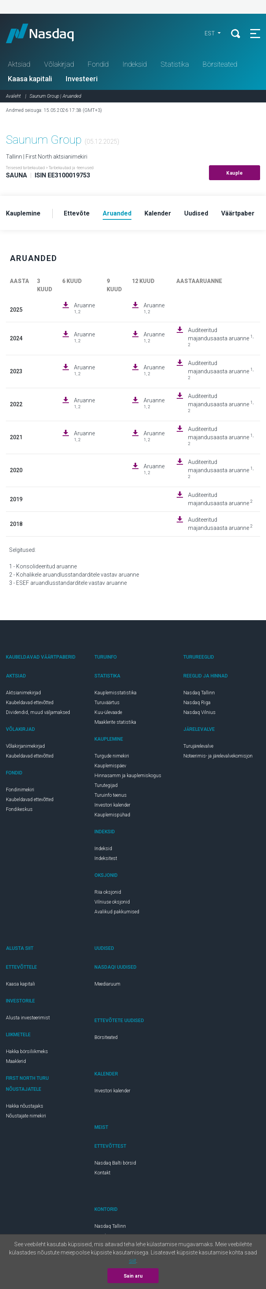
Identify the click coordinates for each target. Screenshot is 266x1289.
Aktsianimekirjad (23, 693)
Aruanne (84, 308)
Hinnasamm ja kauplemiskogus (127, 775)
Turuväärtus (107, 702)
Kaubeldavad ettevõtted (30, 702)
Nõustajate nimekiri (26, 1116)
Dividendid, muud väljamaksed (38, 712)
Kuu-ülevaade (108, 712)
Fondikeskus (19, 809)
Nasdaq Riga (197, 702)
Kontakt (102, 1173)
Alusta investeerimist (28, 1018)
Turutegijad (106, 785)
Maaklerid (16, 1061)
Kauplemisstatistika (115, 693)
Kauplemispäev (110, 766)
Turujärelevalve (198, 746)
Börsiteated (220, 64)
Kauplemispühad (112, 815)
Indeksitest (105, 858)
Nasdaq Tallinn (199, 693)
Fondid (98, 64)
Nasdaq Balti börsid (115, 1163)
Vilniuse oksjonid (112, 902)
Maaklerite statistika (115, 722)
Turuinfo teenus (110, 795)
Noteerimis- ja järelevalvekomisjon (218, 756)
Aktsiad (19, 64)
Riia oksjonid (107, 892)
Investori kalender (112, 805)
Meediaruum (107, 984)
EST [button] (210, 33)
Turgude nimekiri (111, 756)
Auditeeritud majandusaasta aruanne (220, 337)
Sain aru (133, 1276)
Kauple (234, 173)
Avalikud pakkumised (116, 912)
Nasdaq (47, 33)
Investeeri (82, 79)
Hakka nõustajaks (24, 1106)
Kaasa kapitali (30, 79)
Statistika (175, 64)
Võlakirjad (59, 64)
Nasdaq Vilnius (199, 712)
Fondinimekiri (20, 789)
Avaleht (13, 96)
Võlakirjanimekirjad (25, 746)
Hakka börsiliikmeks (27, 1051)
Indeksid (134, 64)
